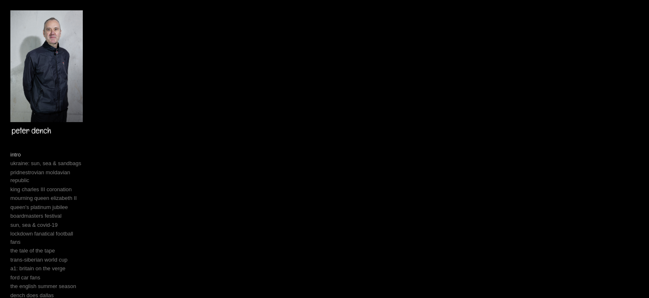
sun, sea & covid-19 (34, 283)
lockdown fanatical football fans (47, 292)
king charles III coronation (41, 247)
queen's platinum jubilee (39, 265)
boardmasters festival (36, 274)
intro (15, 221)
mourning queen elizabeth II (43, 256)
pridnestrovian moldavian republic (50, 239)
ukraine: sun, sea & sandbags (45, 229)
